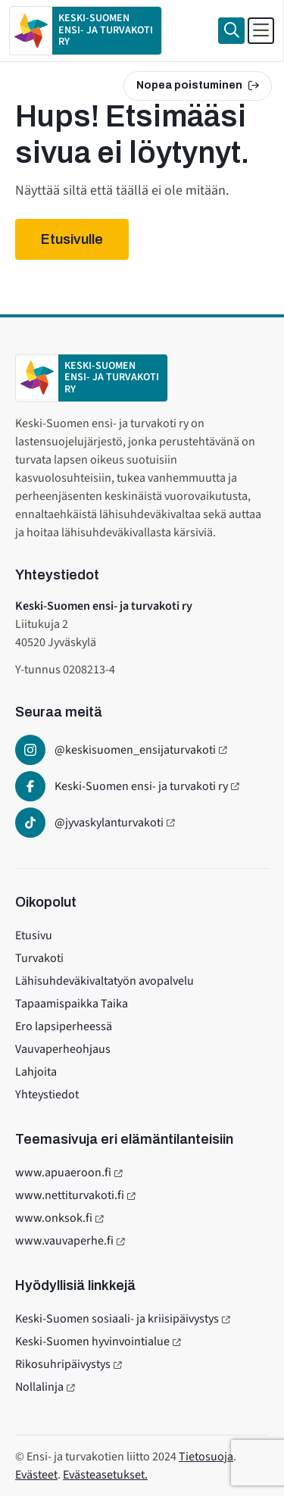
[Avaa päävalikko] (261, 30)
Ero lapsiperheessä (63, 1026)
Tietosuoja (206, 1456)
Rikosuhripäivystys (63, 1364)
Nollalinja (39, 1387)
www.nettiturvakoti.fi (69, 1195)
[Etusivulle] (85, 30)
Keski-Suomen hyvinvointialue (92, 1341)
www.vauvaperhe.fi (64, 1240)
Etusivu (33, 935)
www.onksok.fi (53, 1218)
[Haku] (231, 30)
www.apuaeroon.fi (63, 1172)
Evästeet (36, 1474)
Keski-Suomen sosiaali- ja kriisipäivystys (117, 1318)
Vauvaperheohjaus (63, 1049)
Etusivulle (72, 239)
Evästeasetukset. (105, 1474)
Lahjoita (36, 1071)
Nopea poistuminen (197, 85)
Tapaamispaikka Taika (71, 1003)
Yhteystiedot (47, 1094)
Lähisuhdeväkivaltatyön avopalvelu (104, 981)
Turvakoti (39, 958)
